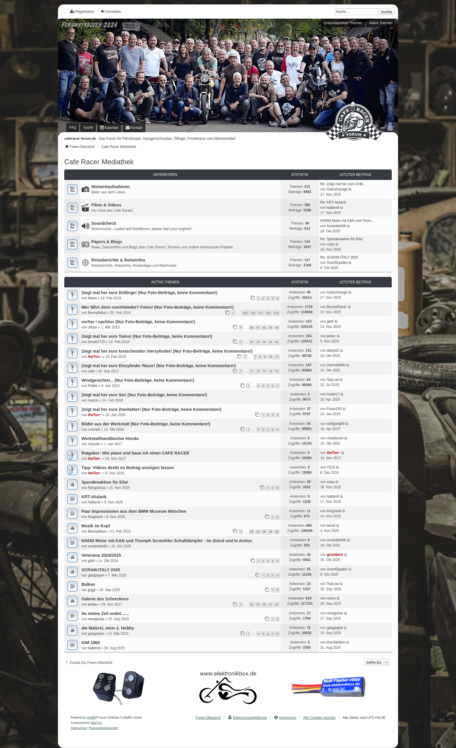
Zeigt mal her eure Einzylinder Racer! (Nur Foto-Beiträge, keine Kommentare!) (158, 365)
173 (276, 313)
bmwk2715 (96, 342)
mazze (93, 400)
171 (260, 313)
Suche (386, 11)
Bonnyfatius (97, 313)
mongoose (96, 619)
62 (276, 604)
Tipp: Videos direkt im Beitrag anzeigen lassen (127, 467)
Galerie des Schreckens (105, 599)
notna (331, 598)
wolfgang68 (336, 424)
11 (276, 356)
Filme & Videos (106, 205)
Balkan (88, 584)
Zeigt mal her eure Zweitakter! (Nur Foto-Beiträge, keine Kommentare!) (151, 409)
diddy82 (333, 351)
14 (270, 371)
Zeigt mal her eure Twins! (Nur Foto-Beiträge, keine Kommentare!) (146, 336)
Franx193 (334, 409)
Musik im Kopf (95, 526)
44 (276, 327)
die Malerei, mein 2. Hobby (107, 628)
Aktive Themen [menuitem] (380, 23)
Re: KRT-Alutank (333, 202)
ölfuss (92, 327)
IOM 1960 (90, 642)
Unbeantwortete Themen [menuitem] (343, 23)
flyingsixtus (96, 488)
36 (276, 342)
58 (251, 604)
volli (91, 371)
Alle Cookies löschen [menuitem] (319, 718)
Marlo (92, 298)
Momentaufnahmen (110, 186)
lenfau (93, 604)
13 (264, 371)
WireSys (96, 722)
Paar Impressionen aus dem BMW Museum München (133, 511)
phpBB (91, 717)
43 (270, 327)
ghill (91, 561)
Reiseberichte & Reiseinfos (118, 260)
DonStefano (336, 642)
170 (252, 313)
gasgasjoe (96, 575)
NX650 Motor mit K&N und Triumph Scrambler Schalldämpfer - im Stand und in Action (166, 540)
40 (251, 327)
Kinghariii (95, 517)
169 (245, 313)
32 (251, 342)
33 (257, 342)
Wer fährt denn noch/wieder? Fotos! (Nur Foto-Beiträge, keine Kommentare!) (157, 307)
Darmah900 (336, 365)
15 (276, 371)
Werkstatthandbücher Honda (109, 438)
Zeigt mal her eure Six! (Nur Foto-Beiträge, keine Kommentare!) (144, 394)
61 (270, 604)
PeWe (92, 386)
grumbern (335, 555)
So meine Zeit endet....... (105, 613)
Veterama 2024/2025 (101, 555)
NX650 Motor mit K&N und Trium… (347, 221)
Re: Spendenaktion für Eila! (341, 239)
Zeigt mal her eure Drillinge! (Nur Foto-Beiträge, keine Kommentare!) (149, 292)
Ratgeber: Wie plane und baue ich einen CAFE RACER (135, 453)
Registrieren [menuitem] (82, 11)
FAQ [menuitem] (72, 127)
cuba (330, 244)
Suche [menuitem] (88, 127)
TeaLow (333, 380)
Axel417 (333, 394)
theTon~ (94, 357)
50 (276, 531)
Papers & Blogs (106, 241)
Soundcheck (103, 223)
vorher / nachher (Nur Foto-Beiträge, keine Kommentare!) (138, 321)
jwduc (331, 336)
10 (270, 356)
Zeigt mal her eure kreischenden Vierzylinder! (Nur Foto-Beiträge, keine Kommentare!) (166, 351)
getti (330, 321)
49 (270, 531)
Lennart (94, 429)
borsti (331, 526)
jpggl (91, 590)
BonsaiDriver (337, 307)
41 (257, 327)
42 (264, 327)
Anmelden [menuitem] (110, 11)
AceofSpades (337, 263)
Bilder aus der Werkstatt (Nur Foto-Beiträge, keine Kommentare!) (145, 424)
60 (264, 604)
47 (257, 531)
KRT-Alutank (93, 496)
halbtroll (333, 208)
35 (270, 342)
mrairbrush (335, 438)
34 (264, 342)
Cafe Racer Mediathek (99, 162)
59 (257, 604)
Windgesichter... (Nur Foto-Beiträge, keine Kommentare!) (137, 380)
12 (257, 371)
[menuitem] (109, 127)
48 (264, 531)
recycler (94, 444)
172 (268, 313)
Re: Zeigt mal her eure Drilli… (343, 184)
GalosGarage (337, 189)
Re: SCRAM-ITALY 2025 (339, 257)
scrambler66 (336, 226)
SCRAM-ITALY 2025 (100, 569)
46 (251, 531)
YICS (331, 467)
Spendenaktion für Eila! (104, 482)
